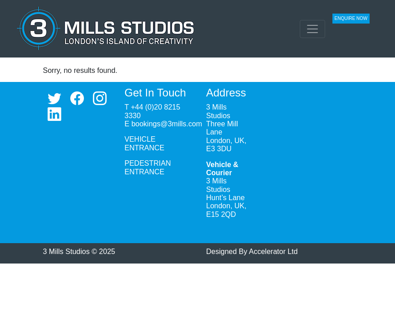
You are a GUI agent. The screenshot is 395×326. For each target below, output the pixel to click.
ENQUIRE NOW (351, 18)
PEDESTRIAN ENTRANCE (148, 167)
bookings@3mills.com (167, 124)
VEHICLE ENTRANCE (145, 143)
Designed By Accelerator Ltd (252, 251)
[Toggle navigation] (312, 29)
